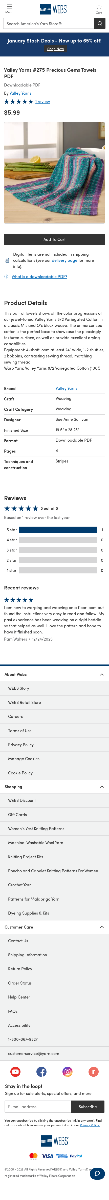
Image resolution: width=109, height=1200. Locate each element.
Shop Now (57, 48)
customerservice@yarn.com (33, 1053)
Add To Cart (54, 239)
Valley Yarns (20, 93)
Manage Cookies (23, 758)
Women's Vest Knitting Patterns (36, 828)
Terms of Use (20, 730)
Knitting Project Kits (25, 856)
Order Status (20, 983)
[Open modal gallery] (54, 173)
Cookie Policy (20, 772)
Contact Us (18, 940)
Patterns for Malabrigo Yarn (33, 899)
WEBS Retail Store (24, 702)
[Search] (99, 23)
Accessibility (19, 1025)
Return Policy (20, 968)
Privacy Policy (21, 744)
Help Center (19, 997)
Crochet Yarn (20, 884)
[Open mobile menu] (9, 9)
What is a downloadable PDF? (39, 276)
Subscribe (88, 1106)
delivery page (65, 260)
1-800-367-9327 (23, 1039)
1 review (42, 101)
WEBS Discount (22, 800)
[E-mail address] (38, 1107)
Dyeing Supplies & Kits (28, 913)
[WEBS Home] (54, 1141)
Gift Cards (17, 814)
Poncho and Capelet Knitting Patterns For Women (53, 870)
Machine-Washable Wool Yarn (35, 842)
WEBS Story (18, 688)
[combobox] (49, 23)
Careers (15, 716)
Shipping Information (27, 954)
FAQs (12, 1011)
